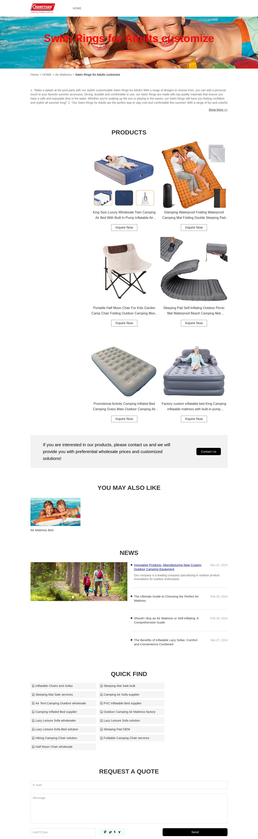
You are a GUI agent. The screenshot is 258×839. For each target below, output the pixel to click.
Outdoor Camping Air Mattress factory (126, 702)
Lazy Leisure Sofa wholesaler (187, 702)
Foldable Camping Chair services (123, 719)
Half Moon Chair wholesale (185, 719)
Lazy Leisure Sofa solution (52, 711)
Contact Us (208, 452)
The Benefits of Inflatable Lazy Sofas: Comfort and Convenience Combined (165, 641)
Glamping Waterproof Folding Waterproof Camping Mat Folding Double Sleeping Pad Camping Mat (194, 216)
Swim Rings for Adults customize (97, 74)
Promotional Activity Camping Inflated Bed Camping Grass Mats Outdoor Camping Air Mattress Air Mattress (124, 407)
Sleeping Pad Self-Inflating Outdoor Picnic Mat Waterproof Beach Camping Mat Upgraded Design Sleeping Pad (194, 311)
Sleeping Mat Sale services (185, 684)
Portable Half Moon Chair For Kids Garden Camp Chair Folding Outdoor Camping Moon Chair (124, 311)
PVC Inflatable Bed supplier (185, 693)
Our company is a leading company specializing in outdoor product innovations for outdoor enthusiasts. (176, 576)
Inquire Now (124, 227)
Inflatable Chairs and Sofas (52, 684)
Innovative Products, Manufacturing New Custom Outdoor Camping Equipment (167, 566)
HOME (78, 8)
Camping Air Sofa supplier (51, 693)
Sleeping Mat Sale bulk (116, 684)
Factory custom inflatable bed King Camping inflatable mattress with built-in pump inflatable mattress (193, 407)
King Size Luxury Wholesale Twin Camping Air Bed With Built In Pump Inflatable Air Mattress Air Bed (124, 216)
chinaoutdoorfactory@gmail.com (175, 830)
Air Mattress (63, 74)
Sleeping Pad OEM (180, 711)
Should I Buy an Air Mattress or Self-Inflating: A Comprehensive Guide (166, 619)
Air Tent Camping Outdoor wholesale (125, 693)
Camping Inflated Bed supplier (54, 702)
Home (34, 74)
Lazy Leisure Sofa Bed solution (121, 711)
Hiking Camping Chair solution (54, 719)
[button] (73, 596)
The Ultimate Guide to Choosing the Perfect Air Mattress (166, 597)
